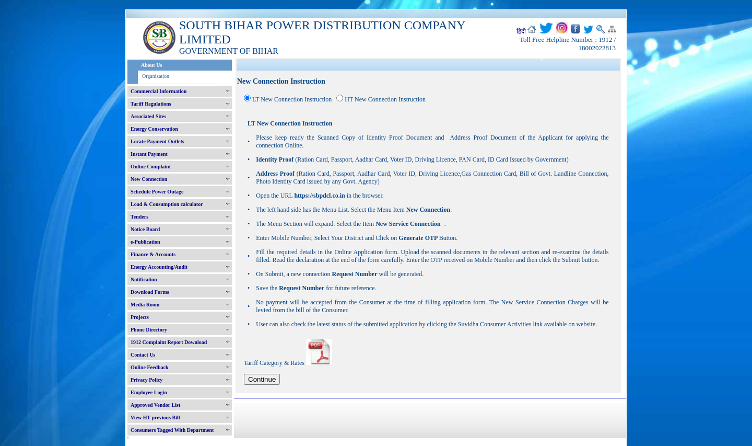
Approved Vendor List (155, 405)
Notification (144, 279)
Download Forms (150, 292)
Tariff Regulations (151, 104)
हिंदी (521, 31)
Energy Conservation (154, 129)
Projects (140, 317)
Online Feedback (150, 367)
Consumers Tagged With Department (172, 430)
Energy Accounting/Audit (159, 267)
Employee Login (149, 392)
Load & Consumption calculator (167, 204)
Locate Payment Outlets (157, 141)
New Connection (149, 179)
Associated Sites (148, 116)
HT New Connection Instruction (385, 99)
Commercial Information (158, 91)
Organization (155, 76)
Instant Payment (149, 154)
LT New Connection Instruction (292, 99)
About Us (151, 65)
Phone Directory (149, 330)
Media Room (145, 304)
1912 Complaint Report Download (169, 342)
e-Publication (145, 242)
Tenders (139, 217)
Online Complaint (151, 166)
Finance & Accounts (153, 254)
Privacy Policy (146, 380)
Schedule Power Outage (157, 192)
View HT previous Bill (155, 417)
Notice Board (145, 229)
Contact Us (143, 355)
